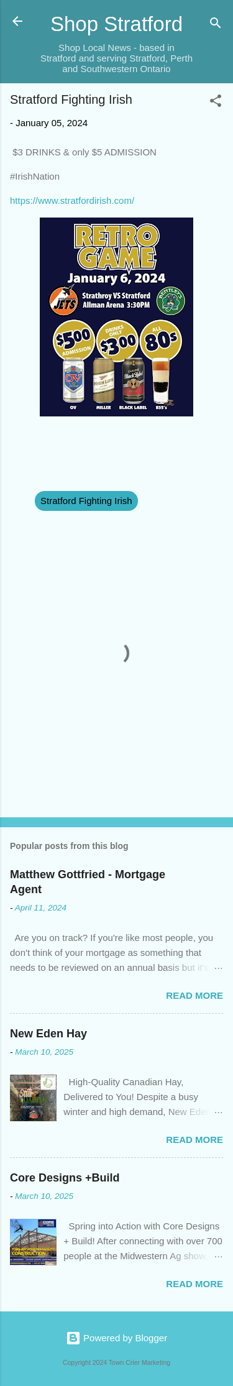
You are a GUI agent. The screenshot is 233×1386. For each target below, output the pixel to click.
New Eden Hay (48, 1033)
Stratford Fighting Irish (86, 500)
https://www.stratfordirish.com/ (72, 200)
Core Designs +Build (65, 1178)
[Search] (215, 25)
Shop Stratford (116, 23)
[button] (215, 102)
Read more (194, 995)
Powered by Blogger (116, 1338)
